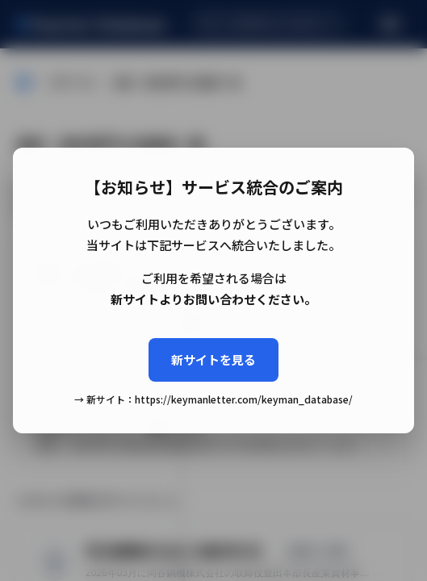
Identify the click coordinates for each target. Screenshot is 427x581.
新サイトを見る (213, 359)
